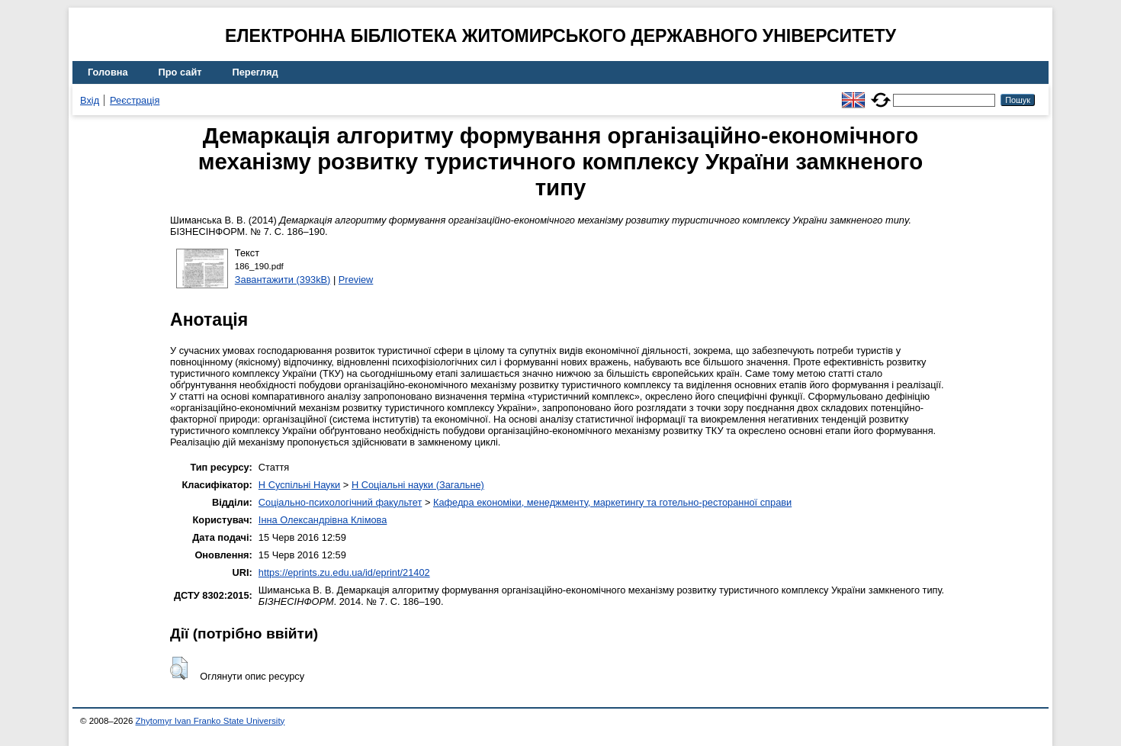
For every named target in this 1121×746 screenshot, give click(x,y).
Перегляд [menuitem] (255, 72)
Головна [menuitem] (108, 72)
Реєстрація (134, 100)
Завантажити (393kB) (283, 279)
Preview (356, 279)
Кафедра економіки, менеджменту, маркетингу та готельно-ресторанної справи (612, 502)
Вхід (89, 100)
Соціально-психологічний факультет (340, 502)
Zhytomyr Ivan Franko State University (210, 720)
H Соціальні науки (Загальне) (418, 484)
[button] (179, 668)
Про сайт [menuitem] (180, 72)
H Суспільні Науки (299, 484)
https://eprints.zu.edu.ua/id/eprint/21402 (344, 572)
